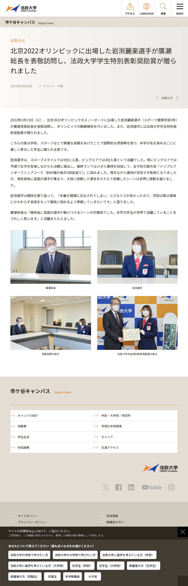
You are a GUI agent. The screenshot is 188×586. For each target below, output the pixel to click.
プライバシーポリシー (32, 522)
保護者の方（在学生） (143, 566)
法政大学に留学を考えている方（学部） (128, 555)
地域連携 (23, 447)
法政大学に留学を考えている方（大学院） (37, 566)
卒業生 (52, 576)
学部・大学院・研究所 (115, 415)
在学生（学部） (82, 566)
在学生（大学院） (110, 566)
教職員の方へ (115, 522)
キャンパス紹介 (28, 415)
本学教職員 (72, 576)
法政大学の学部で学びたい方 (29, 555)
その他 (92, 576)
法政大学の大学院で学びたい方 (75, 555)
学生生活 (23, 437)
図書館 (22, 426)
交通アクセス (110, 447)
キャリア (107, 437)
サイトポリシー (28, 516)
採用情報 (112, 516)
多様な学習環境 (111, 426)
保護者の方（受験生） (24, 576)
